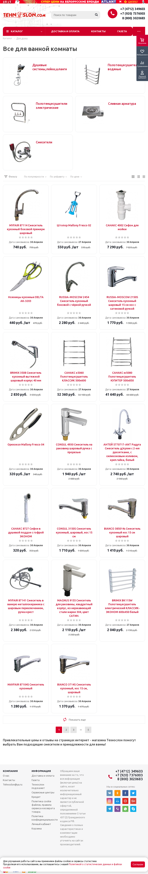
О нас (6, 775)
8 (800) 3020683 (133, 18)
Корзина (37, 828)
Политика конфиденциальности (45, 818)
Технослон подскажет (38, 786)
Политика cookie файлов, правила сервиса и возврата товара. (43, 806)
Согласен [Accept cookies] (138, 864)
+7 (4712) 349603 (132, 9)
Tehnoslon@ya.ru (12, 784)
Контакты (98, 31)
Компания (10, 771)
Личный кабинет (41, 824)
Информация (41, 771)
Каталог (17, 31)
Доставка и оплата (65, 31)
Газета (122, 31)
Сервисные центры (43, 792)
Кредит (36, 796)
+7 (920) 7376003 (132, 13)
